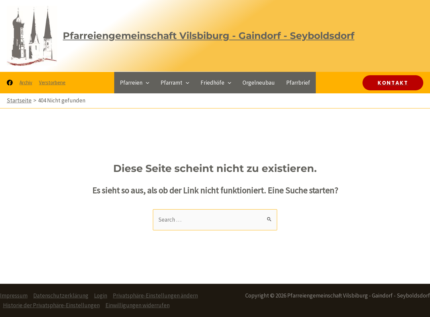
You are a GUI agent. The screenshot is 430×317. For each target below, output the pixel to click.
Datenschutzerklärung (60, 295)
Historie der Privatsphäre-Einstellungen (51, 305)
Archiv (25, 82)
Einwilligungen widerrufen (137, 305)
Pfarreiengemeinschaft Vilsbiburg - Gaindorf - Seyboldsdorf (208, 35)
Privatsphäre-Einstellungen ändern (155, 295)
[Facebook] (10, 83)
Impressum (14, 295)
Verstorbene (52, 82)
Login (100, 295)
